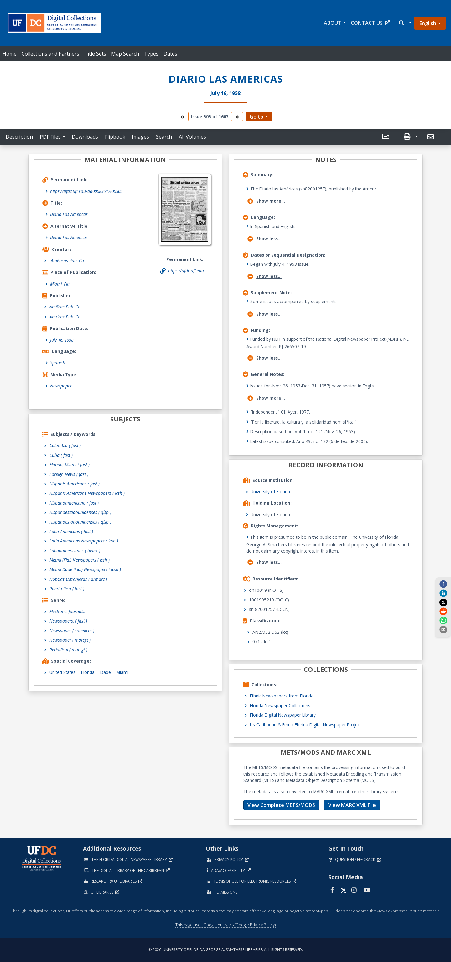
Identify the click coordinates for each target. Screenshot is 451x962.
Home (10, 53)
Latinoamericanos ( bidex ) (74, 550)
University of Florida (270, 491)
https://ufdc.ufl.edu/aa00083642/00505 (86, 191)
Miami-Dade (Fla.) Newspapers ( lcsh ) (85, 569)
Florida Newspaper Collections (280, 705)
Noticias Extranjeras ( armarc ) (78, 579)
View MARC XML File (352, 805)
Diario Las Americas (69, 214)
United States (62, 672)
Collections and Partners (50, 53)
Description (19, 136)
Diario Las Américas (69, 237)
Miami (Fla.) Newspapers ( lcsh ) (79, 560)
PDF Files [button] (50, 136)
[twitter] (443, 602)
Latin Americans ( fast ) (71, 531)
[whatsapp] (443, 620)
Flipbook (115, 136)
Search (164, 136)
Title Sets (95, 53)
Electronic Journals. (67, 611)
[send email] (443, 629)
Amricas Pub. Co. (65, 317)
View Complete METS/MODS (281, 805)
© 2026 (225, 949)
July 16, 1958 (61, 340)
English (427, 23)
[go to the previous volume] (183, 116)
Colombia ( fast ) (65, 445)
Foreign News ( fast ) (68, 474)
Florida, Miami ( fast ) (69, 465)
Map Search (125, 53)
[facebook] (443, 584)
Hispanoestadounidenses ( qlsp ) (80, 512)
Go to (256, 116)
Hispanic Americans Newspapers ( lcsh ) (87, 493)
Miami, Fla (60, 284)
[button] (405, 23)
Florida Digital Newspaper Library (283, 715)
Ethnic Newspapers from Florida (282, 696)
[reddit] (443, 611)
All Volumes (192, 136)
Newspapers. (68, 621)
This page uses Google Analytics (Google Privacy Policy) (225, 924)
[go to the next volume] (237, 116)
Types (151, 53)
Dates (170, 53)
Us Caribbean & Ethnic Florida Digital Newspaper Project (305, 725)
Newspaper (61, 386)
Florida (88, 672)
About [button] (332, 22)
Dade (105, 672)
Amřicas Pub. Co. (65, 307)
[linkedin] (443, 593)
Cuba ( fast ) (61, 455)
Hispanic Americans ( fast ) (74, 484)
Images (140, 136)
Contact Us (370, 22)
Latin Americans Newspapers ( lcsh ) (83, 541)
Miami (122, 672)
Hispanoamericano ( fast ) (74, 503)
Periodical (68, 650)
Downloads (85, 136)
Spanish (57, 363)
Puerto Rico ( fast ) (66, 588)
